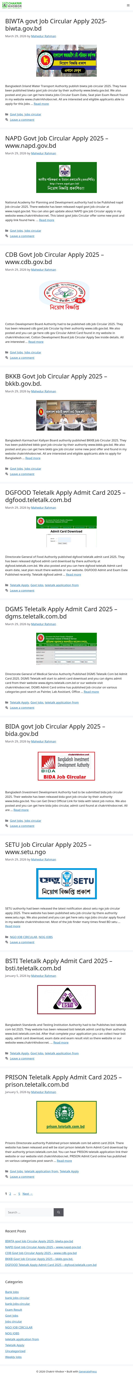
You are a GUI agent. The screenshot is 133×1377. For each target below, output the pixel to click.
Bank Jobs (12, 1292)
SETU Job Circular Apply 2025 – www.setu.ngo (48, 848)
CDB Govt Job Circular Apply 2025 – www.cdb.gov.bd (54, 258)
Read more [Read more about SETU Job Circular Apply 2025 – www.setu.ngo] (12, 926)
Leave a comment (22, 120)
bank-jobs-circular (17, 1304)
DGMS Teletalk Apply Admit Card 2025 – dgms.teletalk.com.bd (61, 612)
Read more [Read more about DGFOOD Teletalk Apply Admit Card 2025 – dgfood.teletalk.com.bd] (73, 574)
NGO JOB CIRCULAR (23, 937)
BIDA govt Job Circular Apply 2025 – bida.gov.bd (55, 730)
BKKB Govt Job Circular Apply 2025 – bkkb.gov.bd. (56, 379)
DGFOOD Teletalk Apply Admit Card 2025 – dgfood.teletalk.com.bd (65, 496)
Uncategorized (15, 1351)
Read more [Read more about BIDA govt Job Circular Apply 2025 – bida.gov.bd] (21, 810)
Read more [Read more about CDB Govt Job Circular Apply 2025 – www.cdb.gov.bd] (35, 342)
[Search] (59, 1212)
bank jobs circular (17, 1298)
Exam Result (13, 1310)
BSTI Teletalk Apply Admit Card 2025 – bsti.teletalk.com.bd (58, 964)
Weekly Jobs (13, 1357)
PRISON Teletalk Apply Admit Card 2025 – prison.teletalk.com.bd (63, 1080)
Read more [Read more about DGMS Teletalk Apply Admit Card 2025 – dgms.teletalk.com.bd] (91, 692)
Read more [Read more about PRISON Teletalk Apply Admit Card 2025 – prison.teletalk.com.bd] (64, 1161)
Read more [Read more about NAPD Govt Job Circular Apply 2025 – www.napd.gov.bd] (46, 220)
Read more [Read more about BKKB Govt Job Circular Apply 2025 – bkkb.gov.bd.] (32, 458)
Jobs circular (32, 114)
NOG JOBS (46, 937)
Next (28, 1194)
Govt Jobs (16, 114)
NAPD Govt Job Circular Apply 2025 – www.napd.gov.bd (56, 142)
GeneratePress (88, 1371)
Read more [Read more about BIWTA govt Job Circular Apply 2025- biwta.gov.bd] (41, 104)
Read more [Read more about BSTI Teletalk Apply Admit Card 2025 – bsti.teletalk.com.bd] (60, 1042)
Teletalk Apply (19, 585)
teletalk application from (62, 585)
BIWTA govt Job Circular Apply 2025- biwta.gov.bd (56, 24)
